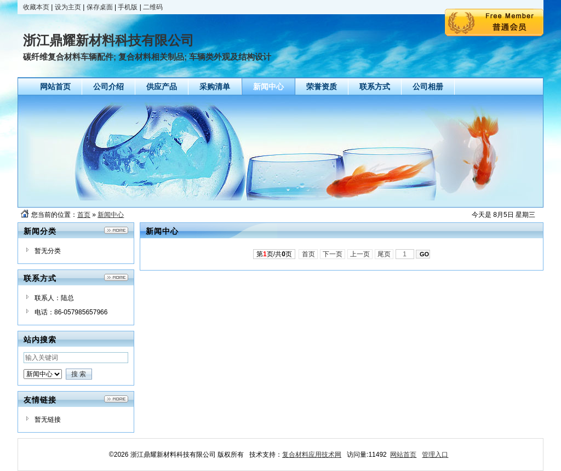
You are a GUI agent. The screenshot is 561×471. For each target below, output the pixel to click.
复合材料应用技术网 (311, 454)
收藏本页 (36, 7)
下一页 (333, 254)
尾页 (384, 254)
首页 (83, 215)
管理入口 (435, 454)
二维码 (153, 7)
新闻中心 (111, 215)
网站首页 (403, 454)
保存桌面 (100, 7)
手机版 (128, 7)
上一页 (360, 254)
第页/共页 (274, 254)
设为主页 (68, 7)
